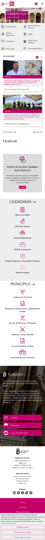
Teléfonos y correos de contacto (22, 467)
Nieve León (22, 425)
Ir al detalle (22, 67)
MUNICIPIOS (20, 284)
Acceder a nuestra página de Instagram (30, 492)
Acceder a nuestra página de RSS (18, 492)
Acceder (10, 26)
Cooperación (22, 294)
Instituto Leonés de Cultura (22, 476)
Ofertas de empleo (22, 212)
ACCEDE (22, 173)
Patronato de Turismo (22, 478)
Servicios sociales (22, 223)
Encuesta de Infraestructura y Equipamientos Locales (22, 306)
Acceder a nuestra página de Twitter (22, 492)
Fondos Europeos (22, 269)
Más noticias (8, 132)
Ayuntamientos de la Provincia (22, 354)
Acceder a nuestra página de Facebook (26, 492)
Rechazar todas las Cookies (22, 532)
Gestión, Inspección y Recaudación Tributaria (22, 258)
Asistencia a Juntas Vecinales (22, 331)
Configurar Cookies (22, 527)
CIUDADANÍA (20, 202)
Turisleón (22, 418)
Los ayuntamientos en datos (22, 343)
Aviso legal (22, 507)
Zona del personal (22, 246)
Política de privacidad (22, 512)
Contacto (22, 502)
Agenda (36, 132)
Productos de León (22, 481)
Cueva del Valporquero (22, 433)
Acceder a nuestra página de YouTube (14, 492)
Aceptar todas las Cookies (22, 537)
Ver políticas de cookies (8, 523)
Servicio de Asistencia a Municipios (22, 320)
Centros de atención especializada (22, 235)
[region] (22, 526)
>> (40, 57)
